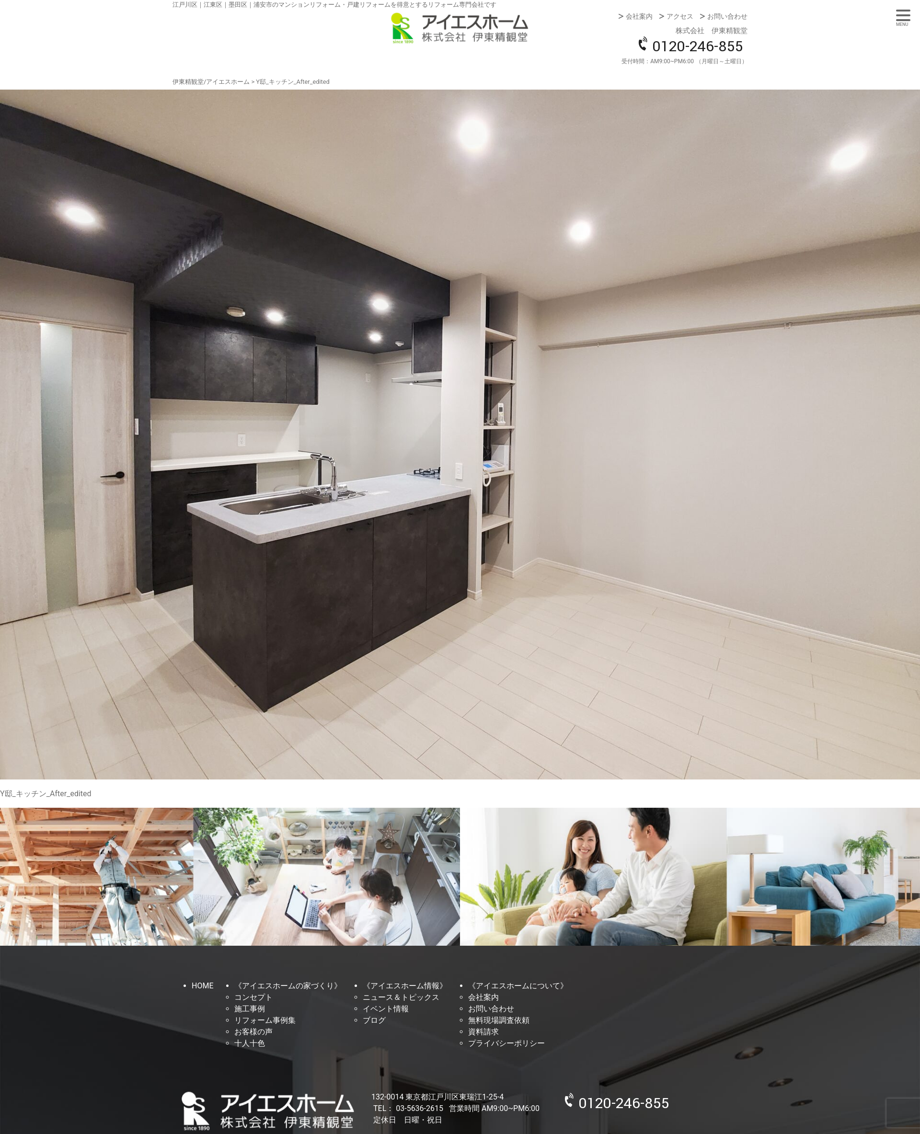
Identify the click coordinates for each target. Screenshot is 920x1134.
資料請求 (483, 1031)
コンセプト (253, 997)
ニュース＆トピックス (401, 997)
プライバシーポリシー (506, 1043)
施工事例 (249, 1008)
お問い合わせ (727, 16)
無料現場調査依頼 (498, 1020)
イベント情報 (386, 1008)
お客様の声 (253, 1031)
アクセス (680, 16)
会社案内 (639, 16)
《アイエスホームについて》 (518, 985)
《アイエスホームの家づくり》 (288, 985)
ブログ (374, 1020)
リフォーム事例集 (265, 1020)
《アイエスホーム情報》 (405, 985)
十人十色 (249, 1043)
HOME (202, 985)
